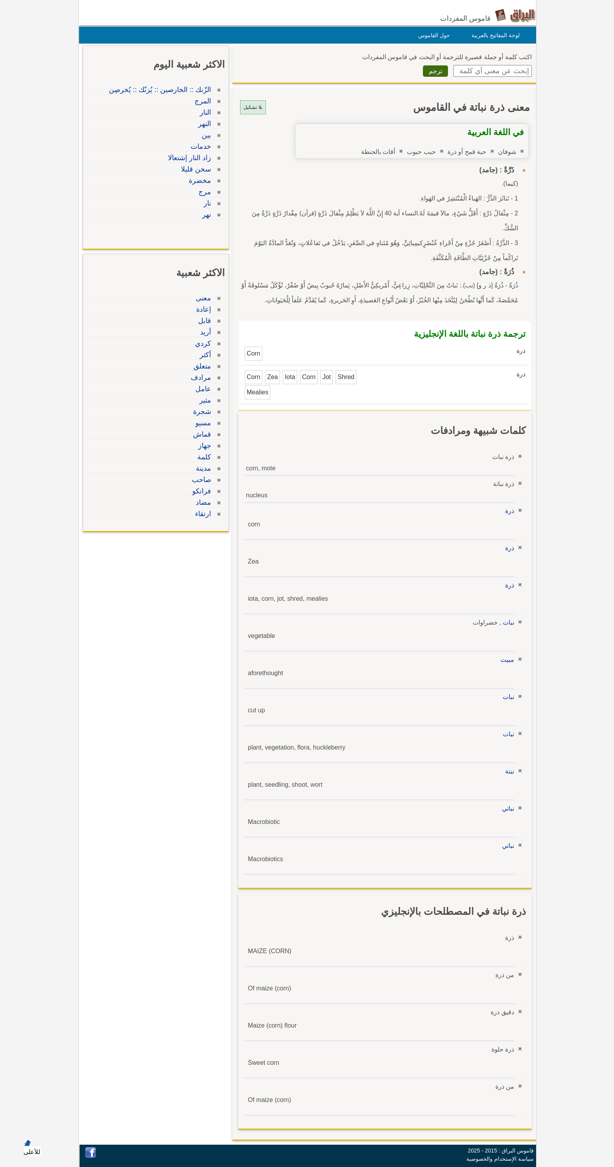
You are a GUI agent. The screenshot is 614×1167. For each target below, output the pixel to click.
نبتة (507, 771)
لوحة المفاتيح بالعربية (494, 35)
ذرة (507, 511)
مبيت (505, 659)
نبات (506, 622)
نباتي (506, 808)
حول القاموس (432, 35)
